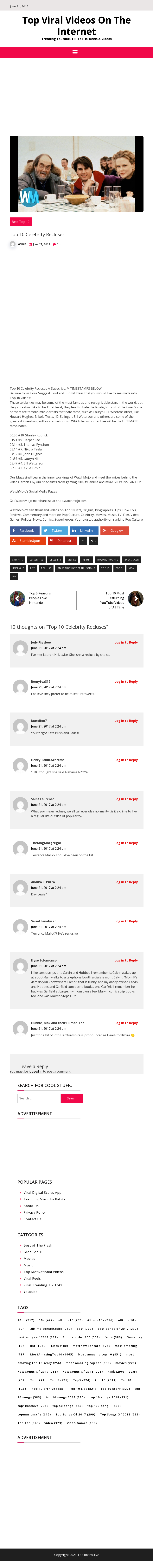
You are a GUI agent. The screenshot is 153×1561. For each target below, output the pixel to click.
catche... (17, 559)
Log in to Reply (126, 642)
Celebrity (55, 559)
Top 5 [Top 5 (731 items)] (59, 1380)
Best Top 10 (20, 222)
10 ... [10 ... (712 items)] (25, 1320)
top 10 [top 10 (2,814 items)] (106, 1380)
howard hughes (107, 559)
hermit (86, 559)
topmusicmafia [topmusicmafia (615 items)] (34, 1414)
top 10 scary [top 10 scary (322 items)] (115, 1389)
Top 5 (119, 568)
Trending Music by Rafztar (45, 1199)
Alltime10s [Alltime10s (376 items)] (100, 1320)
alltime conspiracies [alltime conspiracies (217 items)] (51, 1329)
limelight (18, 568)
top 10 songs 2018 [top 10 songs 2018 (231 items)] (108, 1397)
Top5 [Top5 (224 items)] (81, 1380)
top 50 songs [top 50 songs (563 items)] (67, 1406)
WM (14, 576)
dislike (71, 559)
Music (28, 1265)
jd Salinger (131, 559)
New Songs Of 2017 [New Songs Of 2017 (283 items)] (37, 1371)
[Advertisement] (76, 87)
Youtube (30, 1292)
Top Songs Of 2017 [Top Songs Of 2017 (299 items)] (75, 1414)
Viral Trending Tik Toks (43, 1285)
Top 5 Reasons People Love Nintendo (40, 598)
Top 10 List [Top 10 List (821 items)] (82, 1389)
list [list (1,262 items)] (38, 1346)
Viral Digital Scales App (42, 1192)
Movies (29, 1258)
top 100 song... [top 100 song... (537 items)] (104, 1406)
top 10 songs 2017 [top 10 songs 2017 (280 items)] (65, 1397)
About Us (31, 1206)
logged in (35, 1071)
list (32, 568)
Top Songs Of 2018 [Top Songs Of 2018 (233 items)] (120, 1414)
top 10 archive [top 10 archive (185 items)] (48, 1389)
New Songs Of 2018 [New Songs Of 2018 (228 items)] (82, 1371)
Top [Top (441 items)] (38, 1380)
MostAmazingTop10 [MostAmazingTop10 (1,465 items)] (51, 1354)
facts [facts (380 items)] (113, 1337)
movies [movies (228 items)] (125, 1363)
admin (22, 244)
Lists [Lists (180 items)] (59, 1346)
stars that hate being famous (76, 568)
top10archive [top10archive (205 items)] (32, 1406)
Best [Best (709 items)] (84, 1329)
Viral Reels (32, 1278)
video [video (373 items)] (53, 1423)
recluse (46, 568)
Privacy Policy (35, 1212)
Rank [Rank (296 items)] (115, 1371)
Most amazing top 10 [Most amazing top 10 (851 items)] (99, 1354)
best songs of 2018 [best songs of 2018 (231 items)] (37, 1337)
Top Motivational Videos (44, 1272)
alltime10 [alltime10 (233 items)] (70, 1320)
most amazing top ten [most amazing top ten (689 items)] (88, 1363)
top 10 (105, 568)
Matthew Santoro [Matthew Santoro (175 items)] (91, 1346)
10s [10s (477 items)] (46, 1320)
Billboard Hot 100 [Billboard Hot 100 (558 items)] (81, 1337)
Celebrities (36, 559)
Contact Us (32, 1219)
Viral (132, 568)
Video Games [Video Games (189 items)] (82, 1423)
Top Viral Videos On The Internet (76, 26)
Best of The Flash (38, 1245)
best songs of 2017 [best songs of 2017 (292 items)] (118, 1329)
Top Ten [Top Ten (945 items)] (28, 1423)
